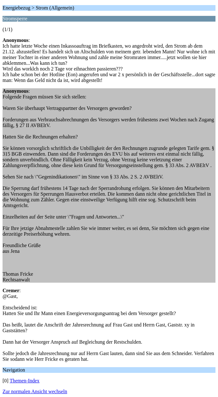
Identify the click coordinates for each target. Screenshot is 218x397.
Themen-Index (24, 380)
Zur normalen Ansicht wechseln (35, 391)
